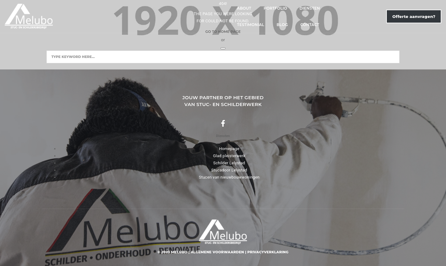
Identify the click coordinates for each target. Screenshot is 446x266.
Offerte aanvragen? (372, 15)
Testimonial (222, 16)
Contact (281, 16)
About (120, 16)
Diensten (186, 16)
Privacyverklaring (268, 252)
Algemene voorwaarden (217, 252)
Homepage (229, 148)
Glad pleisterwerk (229, 155)
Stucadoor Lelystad (229, 170)
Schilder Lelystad (229, 163)
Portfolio (151, 16)
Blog (254, 16)
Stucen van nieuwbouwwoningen (229, 177)
